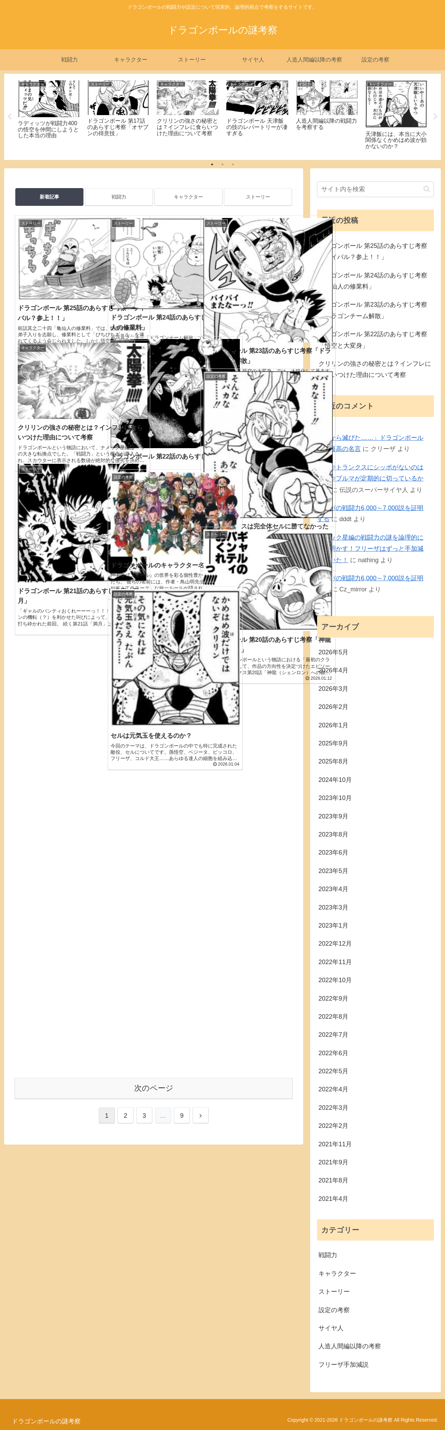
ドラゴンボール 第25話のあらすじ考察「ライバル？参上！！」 (372, 251)
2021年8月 (333, 1180)
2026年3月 (333, 688)
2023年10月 (335, 797)
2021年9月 (333, 1162)
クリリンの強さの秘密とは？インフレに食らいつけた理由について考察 (374, 369)
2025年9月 (333, 743)
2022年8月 (333, 1016)
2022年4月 (333, 1089)
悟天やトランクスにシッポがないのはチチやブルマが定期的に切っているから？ (370, 478)
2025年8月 (333, 761)
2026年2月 (333, 706)
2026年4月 (333, 670)
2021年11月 (335, 1144)
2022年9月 (333, 998)
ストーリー (258, 197)
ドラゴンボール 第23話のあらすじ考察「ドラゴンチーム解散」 (372, 310)
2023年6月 (333, 852)
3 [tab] (232, 164)
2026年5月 (333, 652)
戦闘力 (119, 197)
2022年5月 (333, 1071)
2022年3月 (333, 1107)
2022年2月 (333, 1125)
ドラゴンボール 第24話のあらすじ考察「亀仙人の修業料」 (372, 281)
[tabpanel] (48, 115)
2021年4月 (333, 1198)
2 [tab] (222, 164)
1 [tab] (212, 164)
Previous (9, 116)
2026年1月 (333, 725)
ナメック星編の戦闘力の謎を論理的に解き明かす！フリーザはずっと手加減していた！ (370, 549)
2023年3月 (333, 907)
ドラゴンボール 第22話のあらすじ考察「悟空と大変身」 (372, 340)
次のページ (153, 747)
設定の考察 (334, 1310)
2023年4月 (333, 889)
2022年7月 (333, 1034)
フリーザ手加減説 (343, 1364)
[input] (375, 189)
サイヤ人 (330, 1328)
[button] (427, 189)
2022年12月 (335, 943)
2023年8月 (333, 834)
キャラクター (188, 197)
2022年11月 (335, 962)
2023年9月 (333, 816)
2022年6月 (333, 1053)
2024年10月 (335, 779)
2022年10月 (335, 980)
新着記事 (49, 197)
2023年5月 (333, 870)
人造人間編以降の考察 (349, 1346)
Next (435, 116)
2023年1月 (333, 925)
